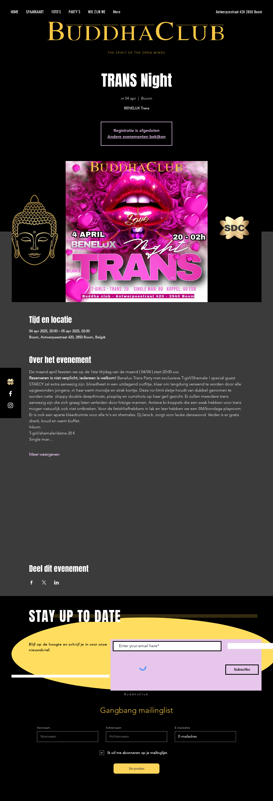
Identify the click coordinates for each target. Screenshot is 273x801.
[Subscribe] (242, 670)
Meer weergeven (44, 454)
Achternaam (113, 727)
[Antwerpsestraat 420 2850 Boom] (214, 12)
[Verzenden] (136, 768)
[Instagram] (10, 405)
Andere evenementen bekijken (136, 136)
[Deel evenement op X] (44, 582)
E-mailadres (182, 727)
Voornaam (43, 727)
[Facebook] (10, 393)
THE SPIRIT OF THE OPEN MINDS (136, 52)
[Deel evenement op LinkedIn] (56, 582)
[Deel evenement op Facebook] (31, 582)
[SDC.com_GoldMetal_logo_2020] (10, 381)
